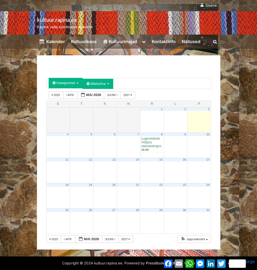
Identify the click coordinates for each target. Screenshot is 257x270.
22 (160, 184)
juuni (112, 95)
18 (67, 184)
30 (184, 210)
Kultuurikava (83, 41)
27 (114, 210)
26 (90, 210)
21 (137, 184)
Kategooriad (66, 83)
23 (184, 184)
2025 (56, 95)
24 (207, 184)
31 (207, 210)
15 (160, 159)
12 (90, 159)
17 (207, 159)
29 (160, 210)
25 (67, 210)
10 (207, 134)
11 (67, 159)
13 (114, 159)
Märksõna (98, 84)
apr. (70, 95)
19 (90, 184)
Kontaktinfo (164, 41)
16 (184, 159)
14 (137, 159)
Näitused (191, 41)
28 (137, 210)
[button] (194, 239)
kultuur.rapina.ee (57, 19)
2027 (128, 95)
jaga (242, 263)
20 (114, 184)
